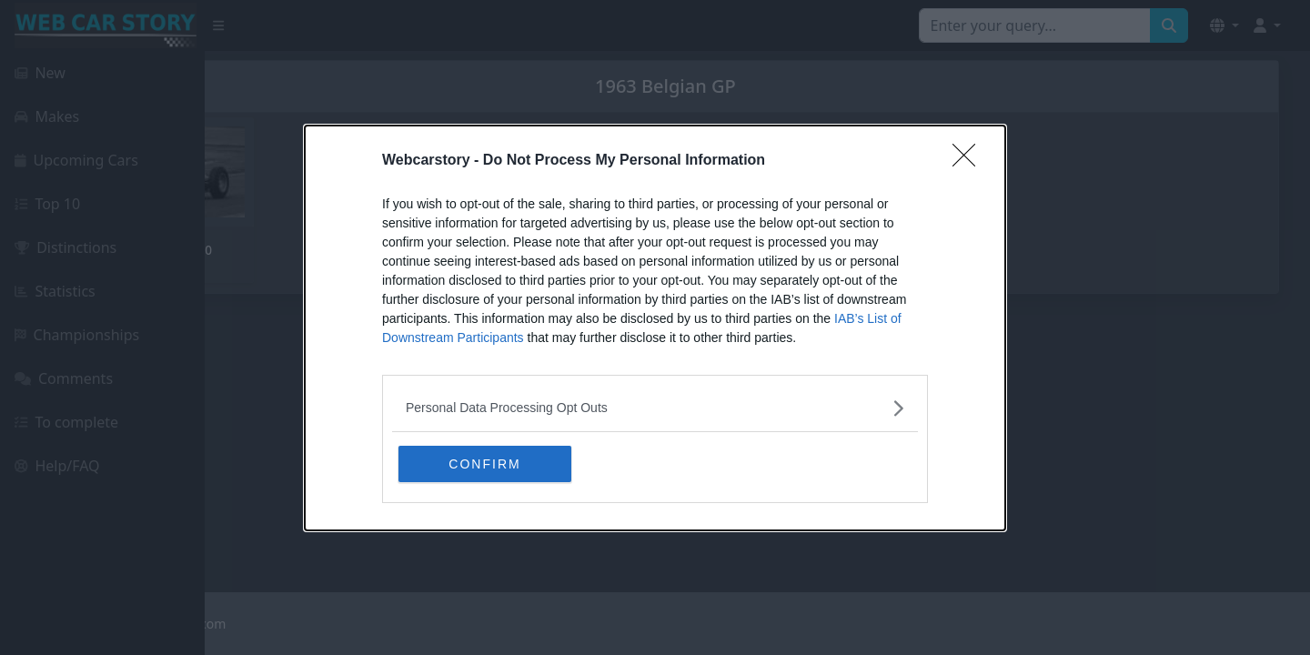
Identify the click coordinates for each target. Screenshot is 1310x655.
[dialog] (655, 328)
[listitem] (655, 408)
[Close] (969, 161)
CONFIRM (484, 464)
